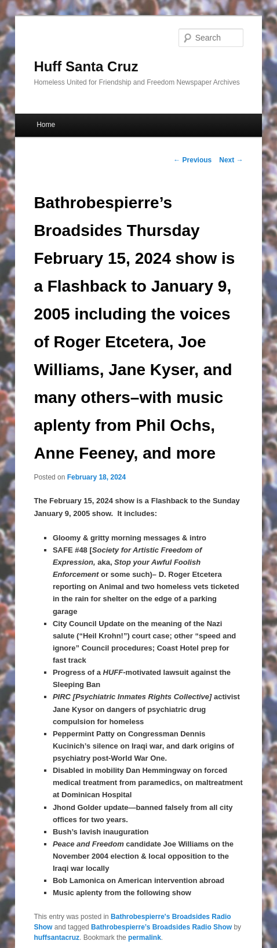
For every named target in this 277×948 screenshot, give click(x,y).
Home (46, 125)
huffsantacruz (56, 938)
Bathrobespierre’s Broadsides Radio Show (161, 927)
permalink (144, 938)
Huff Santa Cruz (86, 66)
